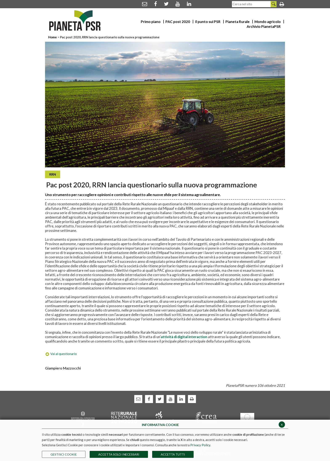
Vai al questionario (61, 354)
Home (52, 37)
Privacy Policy (200, 445)
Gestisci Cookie (64, 454)
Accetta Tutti (173, 454)
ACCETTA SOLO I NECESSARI (118, 454)
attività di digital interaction (184, 337)
